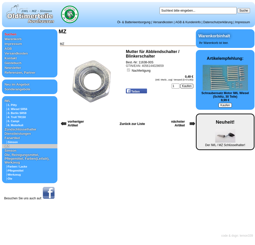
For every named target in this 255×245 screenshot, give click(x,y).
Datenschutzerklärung (218, 22)
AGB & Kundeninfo (188, 22)
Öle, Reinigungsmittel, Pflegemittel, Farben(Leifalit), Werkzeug (27, 158)
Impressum (242, 22)
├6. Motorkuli (14, 125)
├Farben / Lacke (16, 166)
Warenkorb (13, 39)
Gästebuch (13, 63)
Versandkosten (163, 22)
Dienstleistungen (18, 133)
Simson (10, 150)
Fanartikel (12, 138)
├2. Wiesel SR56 (16, 109)
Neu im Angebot (17, 84)
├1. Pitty (11, 104)
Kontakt (11, 58)
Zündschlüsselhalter (20, 129)
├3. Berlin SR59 (16, 113)
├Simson (12, 142)
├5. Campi (12, 121)
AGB (8, 48)
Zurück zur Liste (132, 124)
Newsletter (13, 68)
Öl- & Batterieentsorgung (134, 22)
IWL (8, 101)
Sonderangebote (17, 89)
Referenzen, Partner (20, 72)
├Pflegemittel (14, 170)
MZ (7, 146)
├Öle (9, 178)
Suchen (10, 34)
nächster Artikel (178, 123)
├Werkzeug (13, 174)
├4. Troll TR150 (16, 117)
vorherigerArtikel (76, 123)
